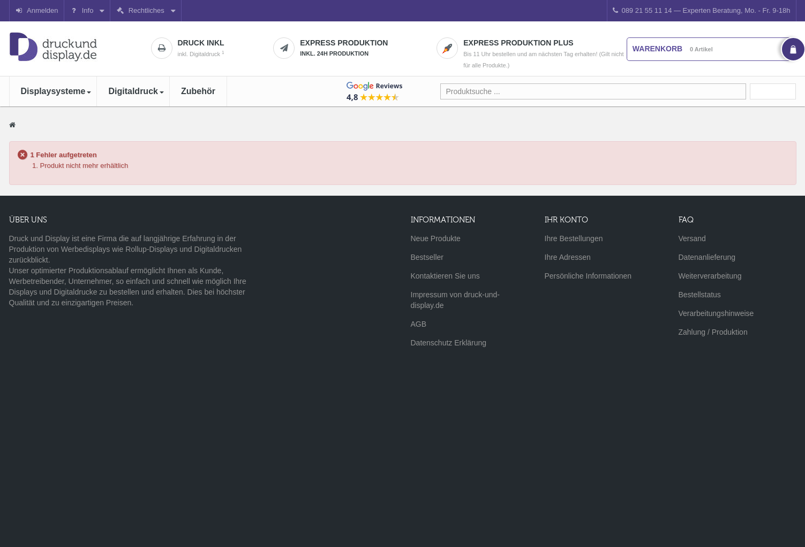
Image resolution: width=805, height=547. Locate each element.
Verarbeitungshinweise (716, 313)
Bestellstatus (700, 294)
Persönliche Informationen (588, 276)
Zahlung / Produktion (713, 332)
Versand (692, 238)
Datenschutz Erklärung (449, 342)
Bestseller (427, 257)
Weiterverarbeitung (710, 276)
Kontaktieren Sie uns (445, 276)
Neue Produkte (436, 238)
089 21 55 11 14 (702, 10)
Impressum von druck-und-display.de (455, 300)
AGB (419, 324)
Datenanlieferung (707, 257)
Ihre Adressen (568, 257)
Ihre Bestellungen (574, 238)
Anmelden (36, 10)
